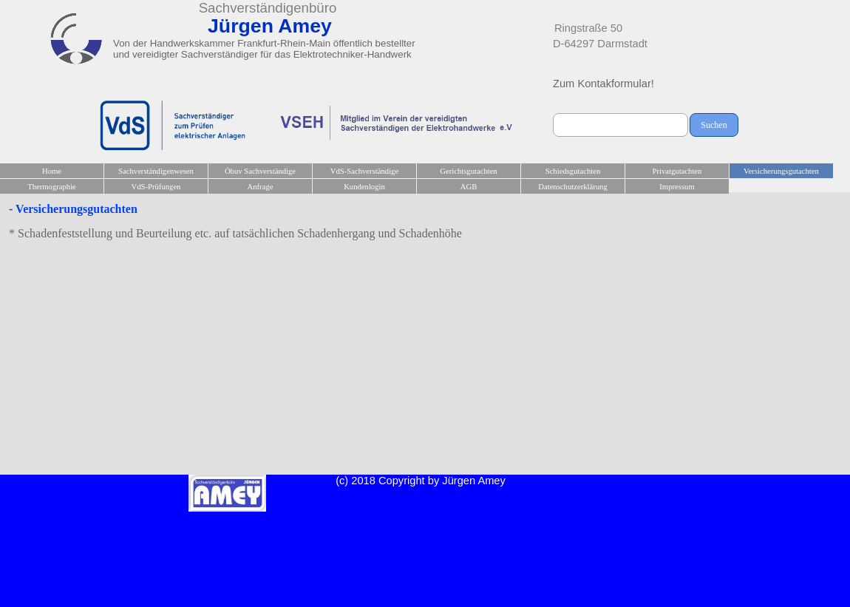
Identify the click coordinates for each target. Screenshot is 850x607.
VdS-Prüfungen (156, 187)
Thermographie (51, 187)
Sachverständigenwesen (156, 171)
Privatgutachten (677, 171)
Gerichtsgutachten (468, 171)
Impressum (676, 187)
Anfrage (260, 187)
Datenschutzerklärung (573, 187)
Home (51, 171)
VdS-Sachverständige (364, 171)
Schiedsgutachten (573, 171)
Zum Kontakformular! (603, 83)
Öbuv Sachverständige (260, 171)
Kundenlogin (364, 187)
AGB (468, 187)
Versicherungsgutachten (781, 171)
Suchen (714, 125)
